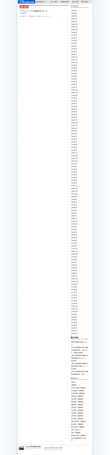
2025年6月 (74, 40)
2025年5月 (74, 43)
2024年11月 (74, 60)
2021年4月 (74, 177)
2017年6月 (74, 295)
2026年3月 (74, 16)
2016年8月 (74, 317)
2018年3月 (74, 273)
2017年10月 (74, 284)
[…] (50, 16)
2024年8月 (74, 68)
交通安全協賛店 (64, 1)
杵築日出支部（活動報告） (79, 435)
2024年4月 (74, 79)
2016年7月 (74, 319)
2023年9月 (74, 98)
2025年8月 (74, 35)
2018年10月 (74, 254)
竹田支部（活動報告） (77, 418)
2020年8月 (74, 199)
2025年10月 (74, 29)
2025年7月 (74, 38)
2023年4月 (74, 112)
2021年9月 (74, 164)
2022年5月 (74, 142)
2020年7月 (74, 202)
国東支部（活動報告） (77, 404)
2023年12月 (74, 90)
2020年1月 (74, 218)
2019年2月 (74, 246)
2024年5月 (74, 76)
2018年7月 (74, 262)
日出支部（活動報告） (77, 399)
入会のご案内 (53, 1)
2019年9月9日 (22, 13)
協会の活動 (75, 1)
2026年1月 (74, 21)
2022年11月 (74, 125)
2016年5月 (74, 325)
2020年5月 (74, 207)
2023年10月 (74, 95)
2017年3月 (74, 303)
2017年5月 (74, 298)
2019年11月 (74, 221)
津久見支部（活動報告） (78, 427)
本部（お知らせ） (76, 430)
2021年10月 (74, 161)
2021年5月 (74, 174)
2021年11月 (74, 158)
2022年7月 (74, 136)
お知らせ (73, 382)
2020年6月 (74, 205)
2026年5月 (74, 10)
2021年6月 (74, 172)
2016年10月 (74, 311)
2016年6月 (74, 322)
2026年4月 (74, 13)
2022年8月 (74, 133)
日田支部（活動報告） (77, 416)
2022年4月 (74, 144)
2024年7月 (74, 70)
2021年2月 (74, 183)
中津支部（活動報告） (77, 410)
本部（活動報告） (76, 432)
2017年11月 (74, 281)
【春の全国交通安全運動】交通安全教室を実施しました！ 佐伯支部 (80, 366)
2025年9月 (74, 32)
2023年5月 (74, 109)
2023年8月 (74, 101)
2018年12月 (74, 248)
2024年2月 (74, 84)
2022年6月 (74, 139)
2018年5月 (74, 268)
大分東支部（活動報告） (78, 393)
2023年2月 (74, 117)
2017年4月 (74, 300)
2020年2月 (74, 216)
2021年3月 (74, 180)
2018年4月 (74, 270)
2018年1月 (74, 276)
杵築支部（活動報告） (77, 402)
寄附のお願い (85, 1)
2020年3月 (74, 213)
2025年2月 (74, 51)
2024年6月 (74, 73)
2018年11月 (74, 251)
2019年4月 (74, 240)
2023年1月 (74, 120)
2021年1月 (74, 185)
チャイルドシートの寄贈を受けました (33, 11)
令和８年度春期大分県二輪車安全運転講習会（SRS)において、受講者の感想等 (79, 350)
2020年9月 (74, 196)
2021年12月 (74, 155)
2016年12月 (74, 306)
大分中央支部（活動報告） (79, 387)
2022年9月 (74, 131)
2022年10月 (74, 128)
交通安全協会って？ (41, 1)
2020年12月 (74, 188)
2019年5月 (74, 237)
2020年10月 (74, 194)
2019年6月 (74, 235)
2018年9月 (74, 257)
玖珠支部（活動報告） (77, 413)
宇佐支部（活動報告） (77, 407)
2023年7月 (74, 103)
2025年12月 (74, 24)
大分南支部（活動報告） (78, 390)
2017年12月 (74, 278)
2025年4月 (74, 46)
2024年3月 (74, 81)
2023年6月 (74, 106)
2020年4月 (74, 210)
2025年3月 (74, 49)
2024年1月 (74, 87)
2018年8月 (74, 259)
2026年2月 (74, 18)
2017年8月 (74, 289)
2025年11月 (74, 27)
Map (61, 447)
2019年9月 (74, 226)
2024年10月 (74, 62)
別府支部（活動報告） (77, 396)
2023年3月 (74, 114)
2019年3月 (74, 243)
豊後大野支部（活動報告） (79, 421)
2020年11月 (74, 191)
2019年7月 (74, 232)
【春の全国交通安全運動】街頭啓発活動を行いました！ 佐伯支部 (79, 358)
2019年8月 (74, 229)
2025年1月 (74, 54)
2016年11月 (74, 309)
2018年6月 (74, 265)
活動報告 (73, 385)
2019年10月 (74, 224)
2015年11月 (74, 333)
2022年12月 (74, 122)
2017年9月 (74, 287)
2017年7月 (74, 292)
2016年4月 (74, 328)
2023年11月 (74, 92)
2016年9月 (74, 314)
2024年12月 (74, 57)
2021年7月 (74, 169)
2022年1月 (74, 153)
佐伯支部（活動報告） (77, 424)
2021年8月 (74, 166)
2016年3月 (74, 330)
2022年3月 (74, 147)
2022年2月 (74, 150)
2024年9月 (74, 65)
